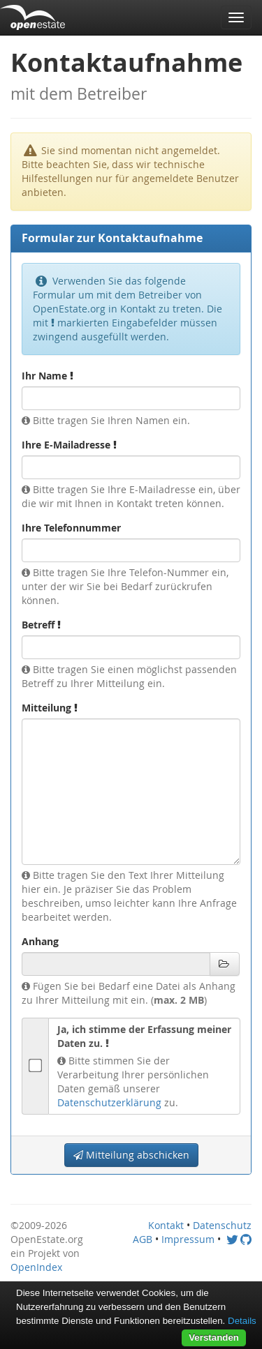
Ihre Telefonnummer (71, 527)
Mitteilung (50, 707)
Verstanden (214, 1337)
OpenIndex (36, 1267)
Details (242, 1321)
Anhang (40, 941)
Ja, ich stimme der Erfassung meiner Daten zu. (144, 1036)
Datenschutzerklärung (109, 1102)
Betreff (41, 624)
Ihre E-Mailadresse (69, 444)
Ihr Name (47, 375)
